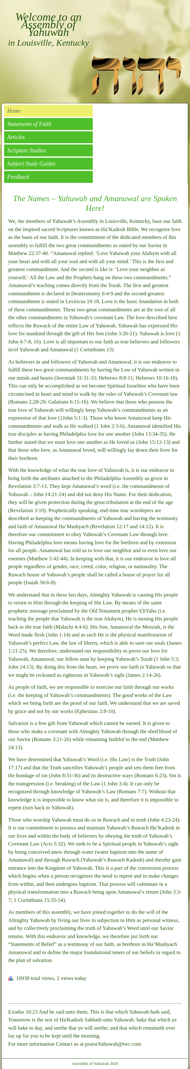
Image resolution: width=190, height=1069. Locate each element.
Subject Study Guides (31, 164)
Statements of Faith (29, 124)
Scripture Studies (26, 150)
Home (14, 111)
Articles (16, 137)
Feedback (18, 177)
